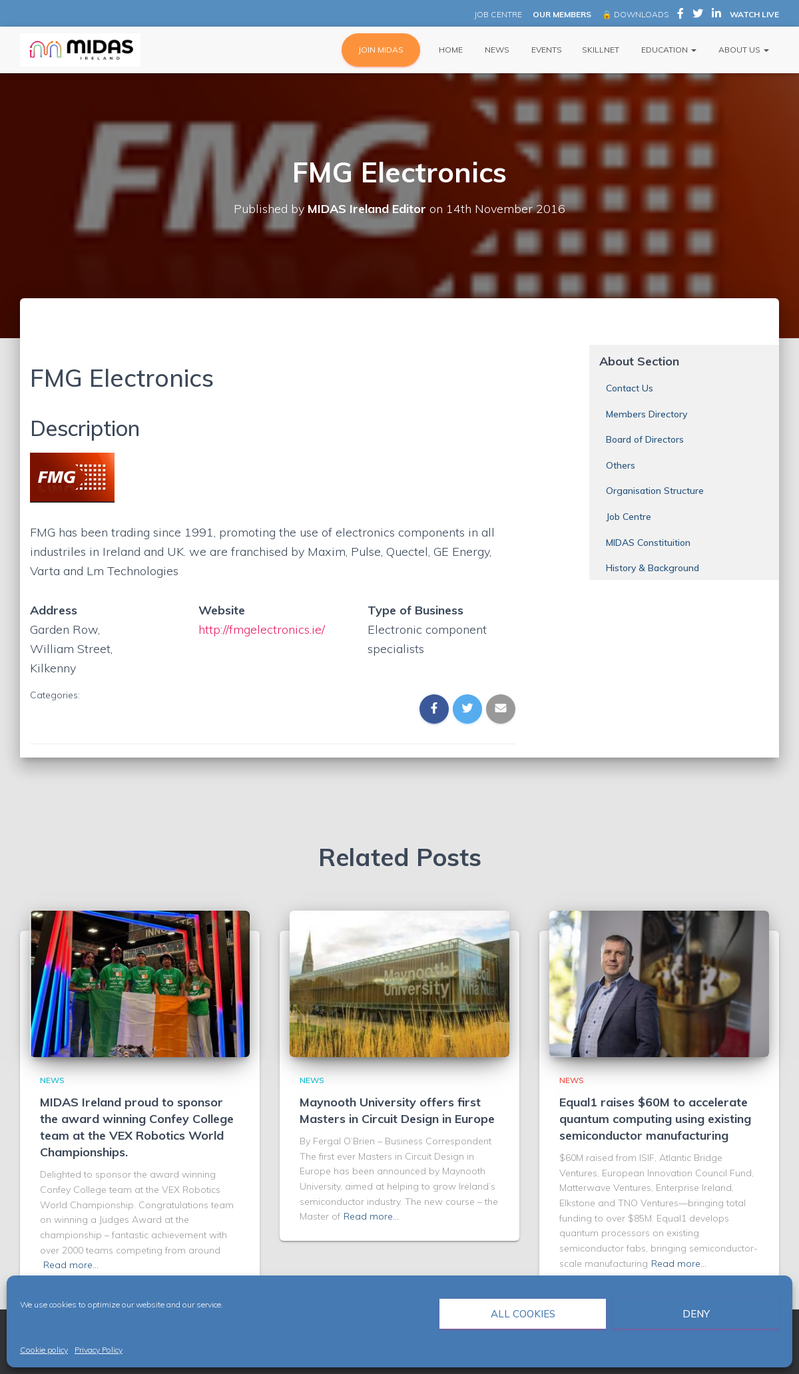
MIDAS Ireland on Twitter (697, 15)
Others (620, 465)
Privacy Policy (99, 1350)
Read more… (71, 1265)
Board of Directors (645, 439)
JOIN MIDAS (380, 50)
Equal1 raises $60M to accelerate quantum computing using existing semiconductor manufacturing (655, 1118)
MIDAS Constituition (648, 543)
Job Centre (628, 517)
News (496, 50)
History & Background (652, 568)
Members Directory (646, 414)
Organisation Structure (655, 491)
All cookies (523, 1313)
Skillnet (600, 50)
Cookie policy (44, 1350)
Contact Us (629, 388)
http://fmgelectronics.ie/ (261, 629)
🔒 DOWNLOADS (635, 14)
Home (450, 50)
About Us (742, 50)
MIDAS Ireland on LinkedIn (716, 15)
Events (545, 50)
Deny (696, 1313)
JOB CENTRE (497, 14)
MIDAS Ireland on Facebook (680, 15)
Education (667, 50)
